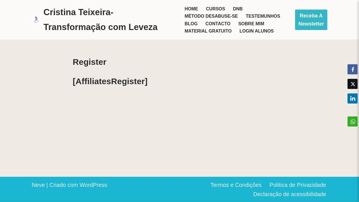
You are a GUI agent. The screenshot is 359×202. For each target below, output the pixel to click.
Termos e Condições (235, 185)
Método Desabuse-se (211, 16)
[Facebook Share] (353, 69)
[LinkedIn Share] (353, 98)
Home (191, 8)
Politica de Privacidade (298, 185)
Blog (191, 23)
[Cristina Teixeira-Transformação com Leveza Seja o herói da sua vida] (103, 20)
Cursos (215, 8)
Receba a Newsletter (311, 20)
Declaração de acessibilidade (289, 194)
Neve (38, 185)
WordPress (93, 185)
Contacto (217, 23)
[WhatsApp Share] (353, 121)
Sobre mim (251, 23)
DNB (238, 8)
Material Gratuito (208, 31)
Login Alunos (257, 31)
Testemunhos (263, 16)
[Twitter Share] (353, 84)
